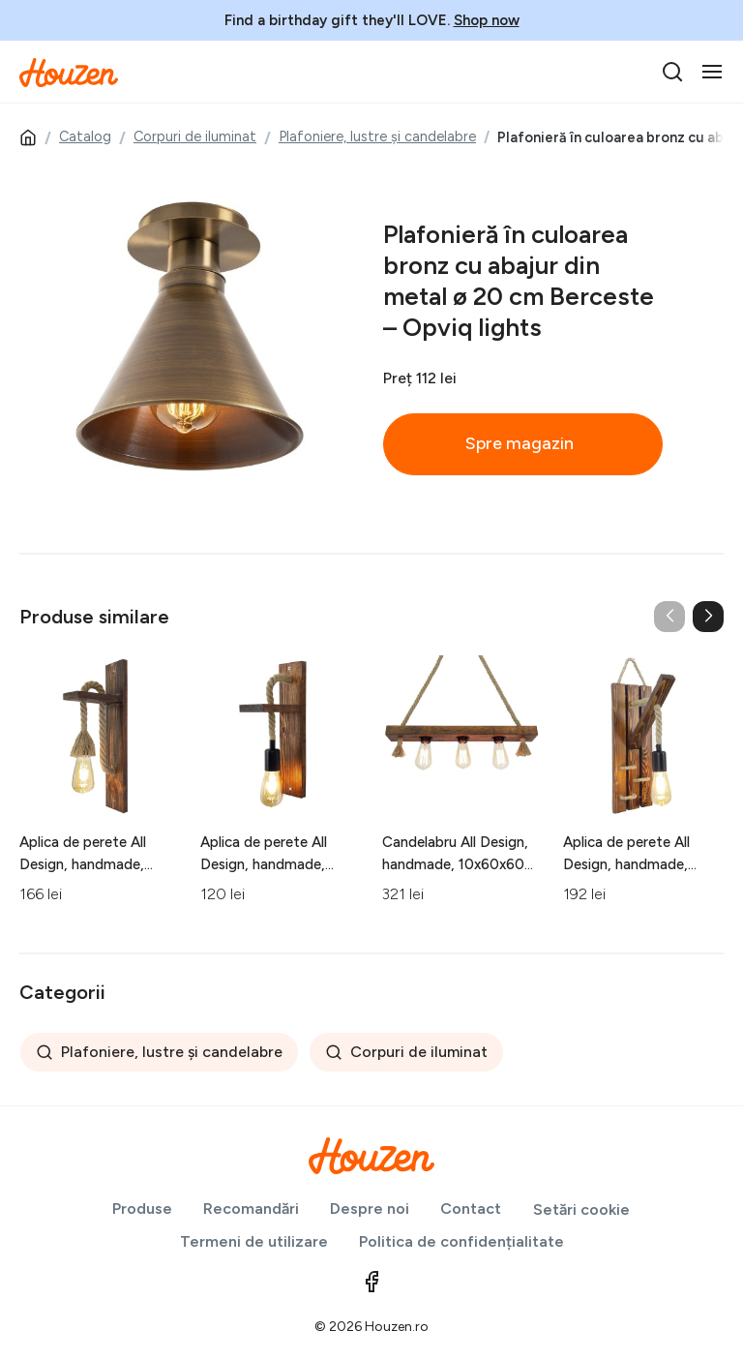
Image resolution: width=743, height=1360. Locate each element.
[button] (708, 616)
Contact (470, 1208)
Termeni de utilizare (254, 1241)
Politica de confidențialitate (461, 1241)
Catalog (85, 136)
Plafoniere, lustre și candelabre (377, 136)
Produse (142, 1208)
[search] (672, 71)
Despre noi (369, 1208)
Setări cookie (581, 1209)
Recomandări (251, 1208)
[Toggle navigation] (712, 71)
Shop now (487, 20)
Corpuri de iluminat (195, 136)
